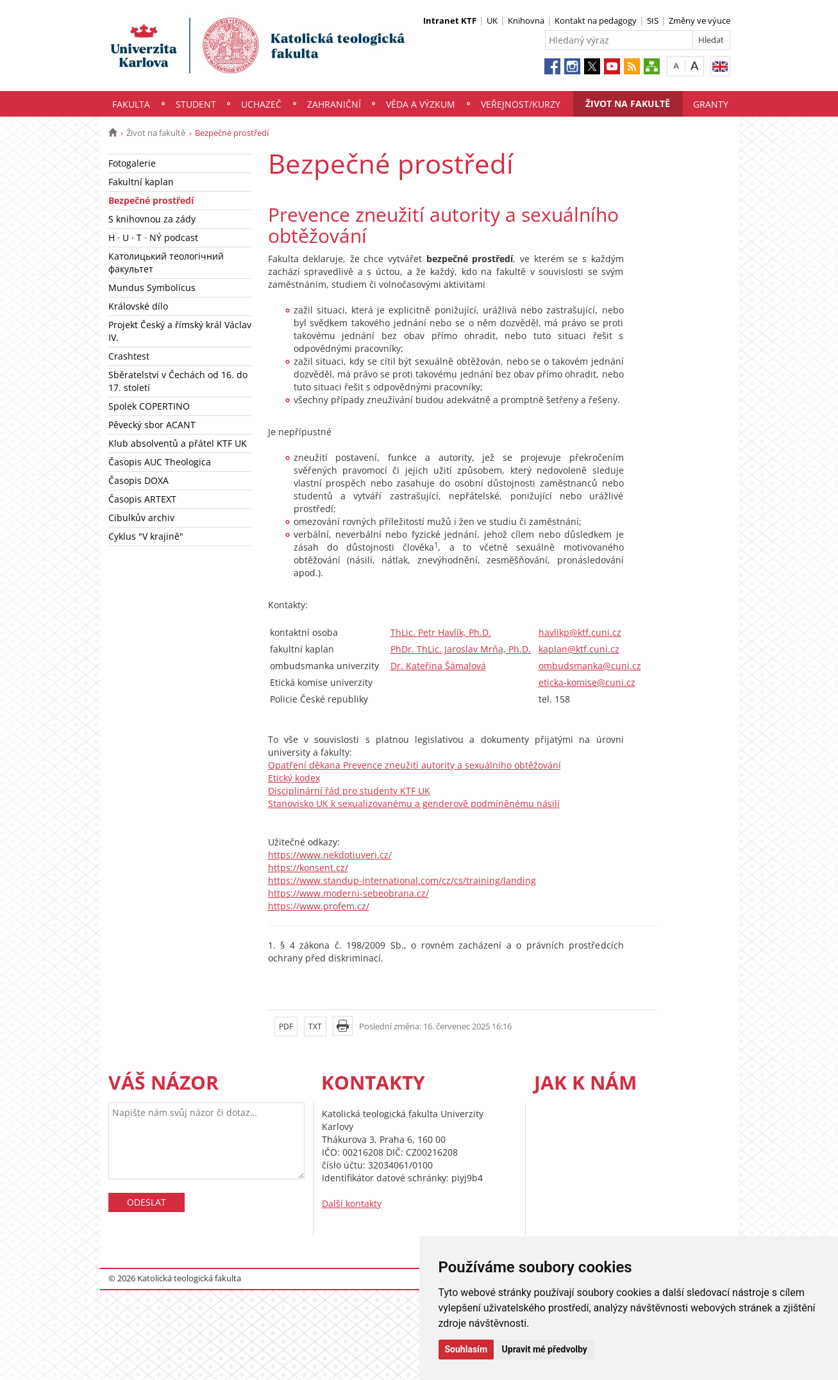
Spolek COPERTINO (149, 406)
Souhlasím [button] (466, 1349)
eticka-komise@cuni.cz (587, 682)
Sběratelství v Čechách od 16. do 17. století (177, 381)
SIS (652, 20)
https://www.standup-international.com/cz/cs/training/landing (402, 880)
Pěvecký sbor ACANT (152, 425)
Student (196, 104)
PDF (286, 1026)
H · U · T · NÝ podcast (153, 237)
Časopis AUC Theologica (159, 462)
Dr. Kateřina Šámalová (438, 666)
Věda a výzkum (420, 104)
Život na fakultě (627, 103)
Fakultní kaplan (141, 182)
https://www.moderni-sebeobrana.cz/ (348, 893)
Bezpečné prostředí (151, 200)
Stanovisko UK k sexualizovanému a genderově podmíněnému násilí (414, 803)
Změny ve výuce (699, 20)
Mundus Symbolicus (152, 287)
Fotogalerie (132, 163)
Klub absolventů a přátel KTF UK (177, 443)
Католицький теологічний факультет (166, 262)
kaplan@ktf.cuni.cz (579, 649)
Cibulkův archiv (141, 517)
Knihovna (526, 20)
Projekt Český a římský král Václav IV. (179, 331)
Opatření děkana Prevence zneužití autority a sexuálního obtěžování (414, 765)
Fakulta (131, 104)
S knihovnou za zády (152, 219)
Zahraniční (334, 104)
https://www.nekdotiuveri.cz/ (330, 855)
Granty (710, 104)
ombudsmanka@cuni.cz (590, 666)
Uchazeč (261, 104)
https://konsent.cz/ (308, 867)
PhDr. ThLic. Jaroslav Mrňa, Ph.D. (460, 649)
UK (492, 20)
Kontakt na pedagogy (596, 20)
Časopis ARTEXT (142, 499)
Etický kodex (294, 778)
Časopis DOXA (138, 480)
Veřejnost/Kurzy (520, 104)
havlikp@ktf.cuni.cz (580, 632)
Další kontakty (351, 1203)
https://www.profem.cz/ (318, 906)
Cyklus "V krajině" (145, 536)
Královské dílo (138, 306)
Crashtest (128, 356)
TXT (315, 1026)
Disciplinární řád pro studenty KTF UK (349, 791)
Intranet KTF (449, 20)
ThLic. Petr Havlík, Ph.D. (440, 632)
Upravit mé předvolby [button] (544, 1349)
